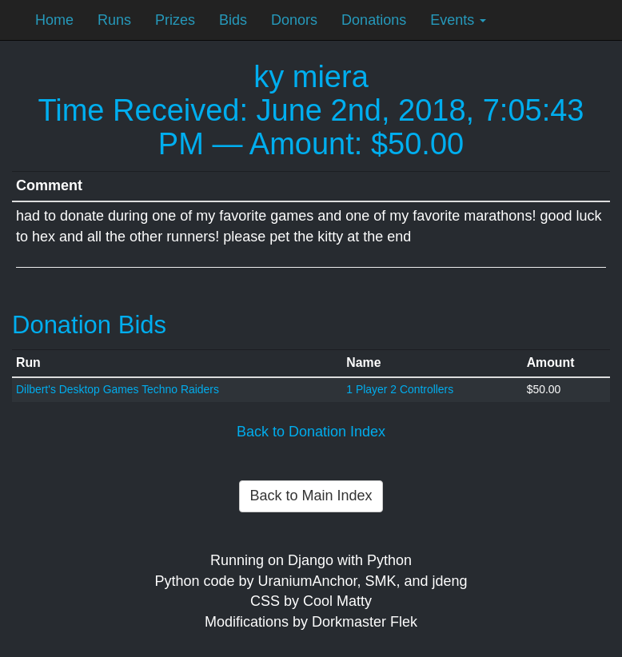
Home (54, 20)
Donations (373, 20)
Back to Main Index (310, 496)
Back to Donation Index (311, 432)
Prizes (175, 20)
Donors (294, 20)
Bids (233, 20)
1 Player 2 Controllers (399, 389)
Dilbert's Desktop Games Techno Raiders (117, 389)
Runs (114, 20)
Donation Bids (89, 325)
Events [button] (458, 20)
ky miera (311, 77)
